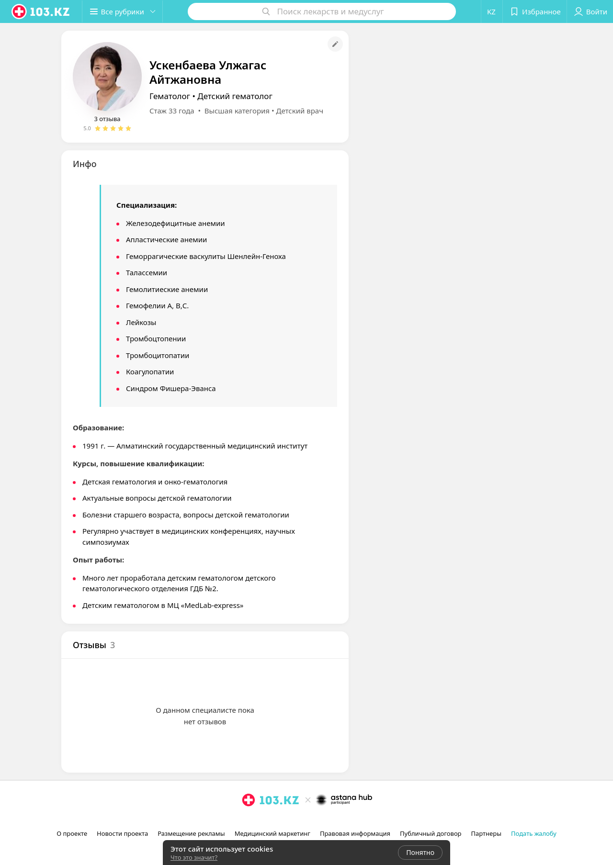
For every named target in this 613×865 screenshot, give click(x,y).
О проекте (72, 833)
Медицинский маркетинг (272, 833)
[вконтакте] (275, 821)
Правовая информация (355, 833)
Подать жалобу (533, 833)
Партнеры (486, 833)
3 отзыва (107, 119)
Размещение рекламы (191, 833)
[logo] (41, 11)
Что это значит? (193, 857)
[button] (123, 11)
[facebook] (262, 821)
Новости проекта (122, 833)
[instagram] (248, 821)
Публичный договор (430, 833)
